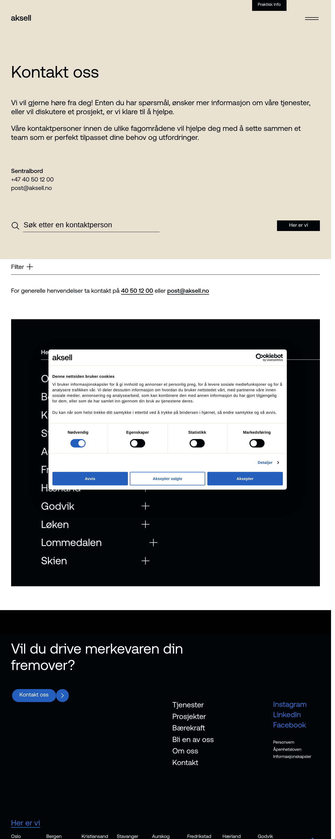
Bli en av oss (193, 739)
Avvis (88, 498)
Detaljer (267, 482)
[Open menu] (311, 15)
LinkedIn (287, 714)
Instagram (289, 704)
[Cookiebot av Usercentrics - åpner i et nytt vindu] (262, 376)
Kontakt (185, 762)
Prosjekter (189, 716)
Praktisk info (269, 4)
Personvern (283, 742)
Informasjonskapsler (292, 756)
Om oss (185, 751)
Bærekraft (188, 727)
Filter (22, 266)
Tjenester (188, 704)
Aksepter (246, 498)
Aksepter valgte (167, 498)
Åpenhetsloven (287, 749)
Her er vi (25, 823)
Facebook (289, 724)
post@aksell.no (31, 187)
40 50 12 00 (137, 290)
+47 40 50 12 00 (32, 179)
